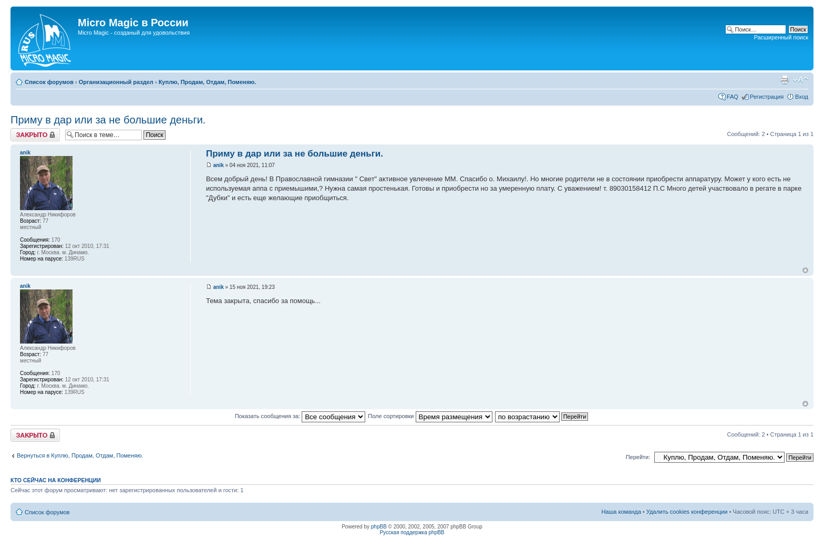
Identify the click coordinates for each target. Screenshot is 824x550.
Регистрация (767, 97)
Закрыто (35, 134)
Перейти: (638, 457)
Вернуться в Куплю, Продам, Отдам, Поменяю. (80, 455)
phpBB (379, 527)
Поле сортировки (430, 416)
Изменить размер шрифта (800, 80)
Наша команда (621, 512)
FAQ (732, 97)
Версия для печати (784, 80)
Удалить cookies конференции (687, 512)
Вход (801, 97)
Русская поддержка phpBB (411, 532)
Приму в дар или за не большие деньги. (108, 120)
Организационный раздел (116, 82)
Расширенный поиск (781, 37)
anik (218, 165)
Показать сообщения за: (300, 416)
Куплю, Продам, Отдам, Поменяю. (207, 82)
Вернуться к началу (805, 270)
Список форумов (49, 82)
